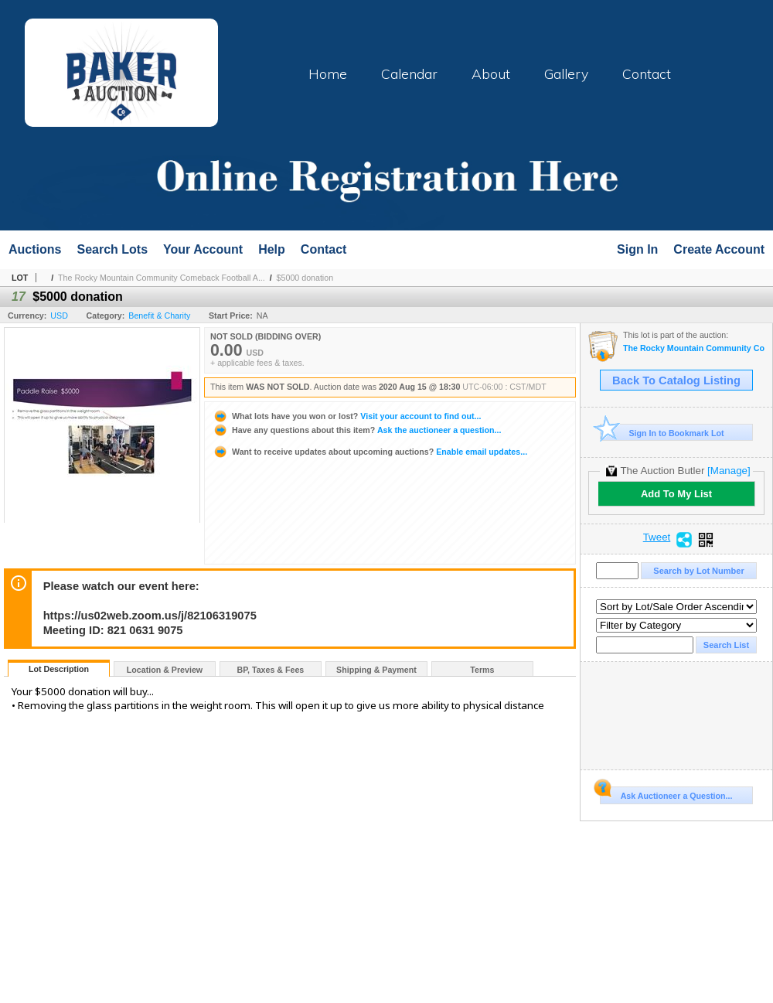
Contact (646, 73)
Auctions (35, 249)
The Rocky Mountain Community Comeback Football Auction (693, 348)
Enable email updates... (370, 451)
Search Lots (112, 249)
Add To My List (676, 494)
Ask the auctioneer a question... (357, 430)
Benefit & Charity (159, 315)
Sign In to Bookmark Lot (662, 433)
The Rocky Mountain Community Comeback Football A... (161, 277)
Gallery (566, 73)
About (491, 73)
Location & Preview (165, 669)
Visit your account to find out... (347, 416)
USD (59, 315)
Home (327, 73)
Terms (482, 669)
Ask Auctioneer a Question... (666, 793)
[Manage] (728, 470)
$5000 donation (305, 277)
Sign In (637, 249)
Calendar (409, 73)
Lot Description (59, 669)
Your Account (203, 249)
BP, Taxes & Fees (271, 669)
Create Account (718, 249)
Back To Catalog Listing (676, 380)
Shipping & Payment (376, 669)
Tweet (657, 537)
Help (271, 249)
